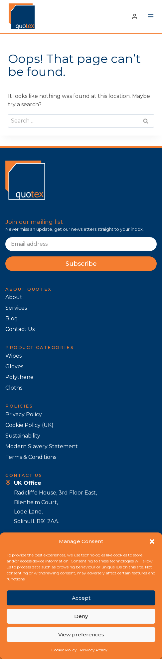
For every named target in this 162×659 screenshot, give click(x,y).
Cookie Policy (64, 649)
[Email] (81, 244)
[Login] (134, 16)
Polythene (19, 377)
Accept (81, 598)
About (13, 297)
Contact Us (20, 329)
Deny (81, 616)
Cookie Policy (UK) (29, 425)
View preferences (81, 634)
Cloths (13, 388)
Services (16, 308)
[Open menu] (150, 16)
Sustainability (22, 436)
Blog (11, 318)
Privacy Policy (93, 649)
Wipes (13, 356)
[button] (152, 541)
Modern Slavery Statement (41, 446)
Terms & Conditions (30, 457)
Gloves (14, 366)
